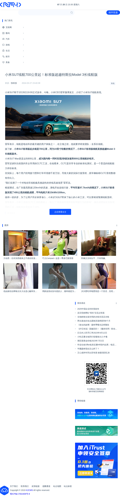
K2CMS (29, 490)
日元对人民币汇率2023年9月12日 (92, 333)
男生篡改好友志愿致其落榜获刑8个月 (93, 321)
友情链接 (36, 486)
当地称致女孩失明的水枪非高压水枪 (93, 317)
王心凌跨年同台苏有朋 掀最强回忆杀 (93, 353)
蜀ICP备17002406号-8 (20, 494)
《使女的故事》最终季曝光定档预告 (93, 325)
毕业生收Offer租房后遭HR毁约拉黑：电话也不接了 (96, 345)
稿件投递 (113, 12)
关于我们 (14, 486)
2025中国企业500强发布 (88, 309)
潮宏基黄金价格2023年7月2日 (90, 341)
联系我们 (25, 486)
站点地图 (57, 486)
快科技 (14, 83)
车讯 (112, 83)
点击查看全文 (60, 212)
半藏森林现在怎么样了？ (88, 349)
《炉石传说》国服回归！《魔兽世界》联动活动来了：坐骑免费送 (97, 329)
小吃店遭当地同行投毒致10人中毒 (92, 337)
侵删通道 (46, 486)
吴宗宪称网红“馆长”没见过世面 (91, 313)
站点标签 (68, 486)
